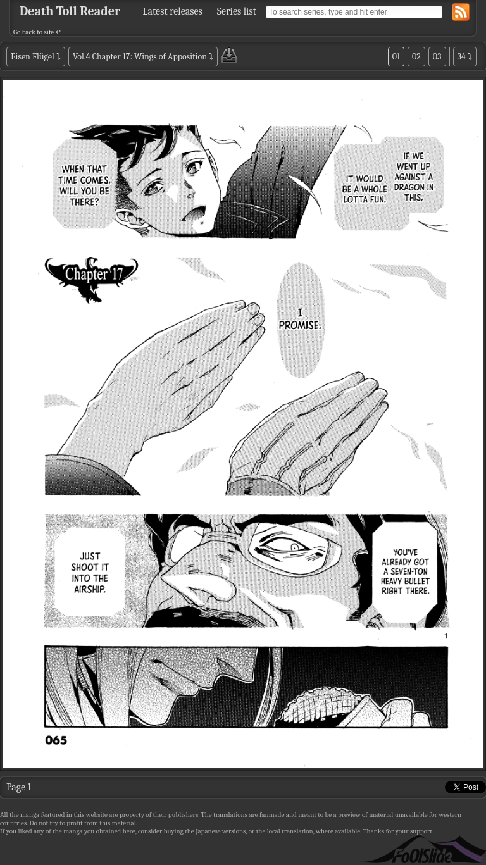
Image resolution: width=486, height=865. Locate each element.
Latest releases (172, 11)
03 (437, 56)
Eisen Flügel (32, 56)
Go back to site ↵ (37, 32)
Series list (236, 11)
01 (396, 56)
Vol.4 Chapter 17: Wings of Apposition (140, 56)
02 (416, 56)
